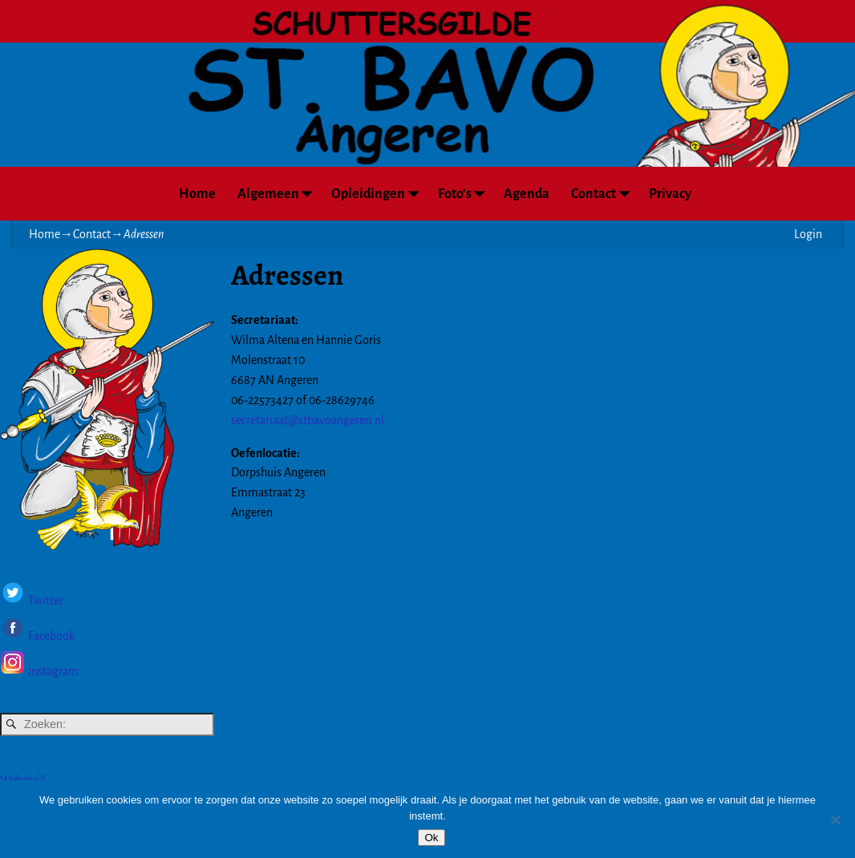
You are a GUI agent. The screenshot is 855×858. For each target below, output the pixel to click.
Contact (604, 194)
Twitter (45, 601)
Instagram (53, 671)
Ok (431, 838)
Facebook (50, 636)
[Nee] (835, 819)
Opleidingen (379, 194)
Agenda (526, 194)
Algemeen (279, 194)
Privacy (670, 194)
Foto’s (465, 194)
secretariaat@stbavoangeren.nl (307, 420)
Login (808, 234)
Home (197, 194)
